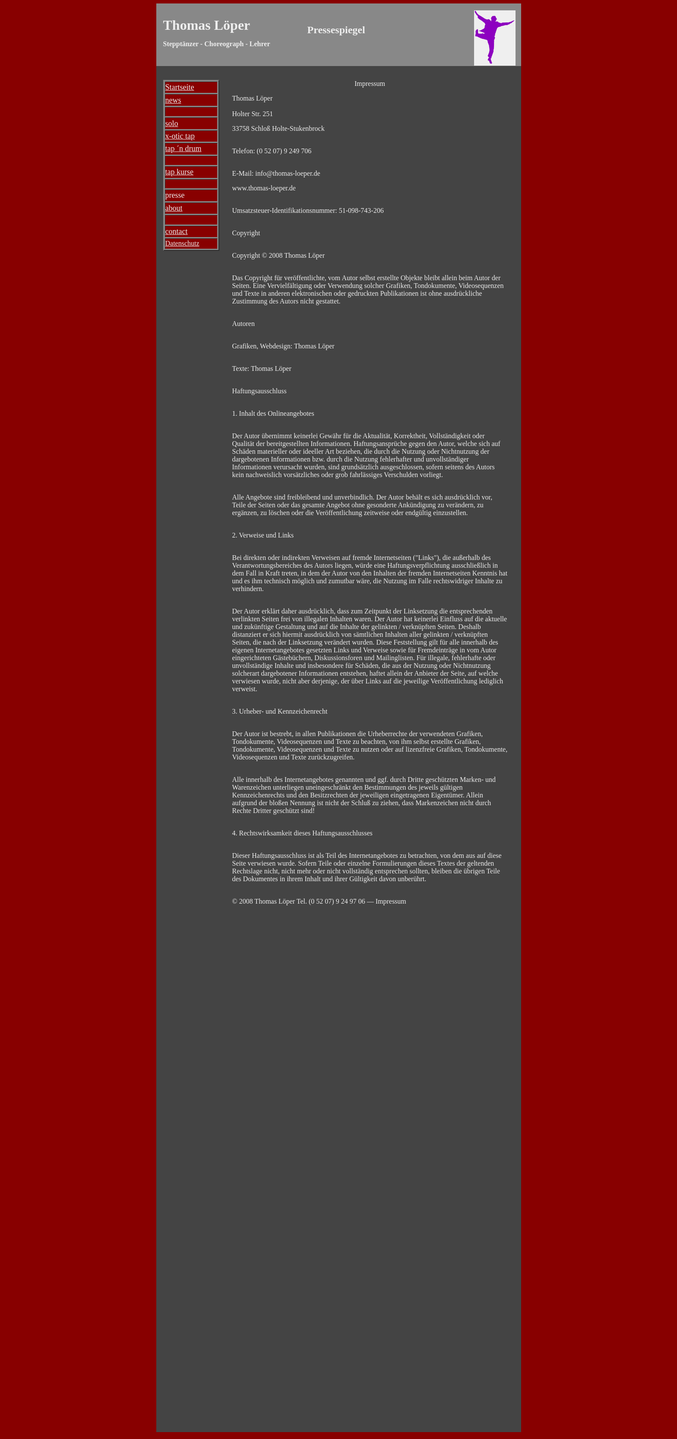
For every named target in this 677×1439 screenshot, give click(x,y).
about (174, 208)
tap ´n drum (183, 148)
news (173, 100)
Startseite (179, 87)
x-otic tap (180, 136)
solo (171, 123)
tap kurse (179, 172)
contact (176, 231)
